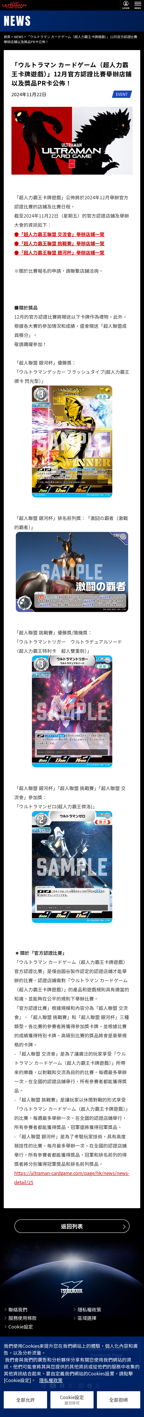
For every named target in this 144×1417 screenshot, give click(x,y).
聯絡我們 (17, 1309)
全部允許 (25, 1399)
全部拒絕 (118, 1399)
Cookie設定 (20, 1326)
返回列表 (72, 1226)
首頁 (7, 36)
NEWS (18, 36)
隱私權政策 (89, 1309)
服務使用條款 (22, 1317)
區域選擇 (87, 1317)
